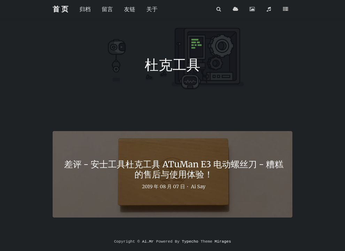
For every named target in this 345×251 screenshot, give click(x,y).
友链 (129, 9)
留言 (107, 9)
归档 (85, 9)
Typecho (190, 241)
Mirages (223, 241)
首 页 (60, 9)
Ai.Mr (148, 241)
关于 (152, 9)
